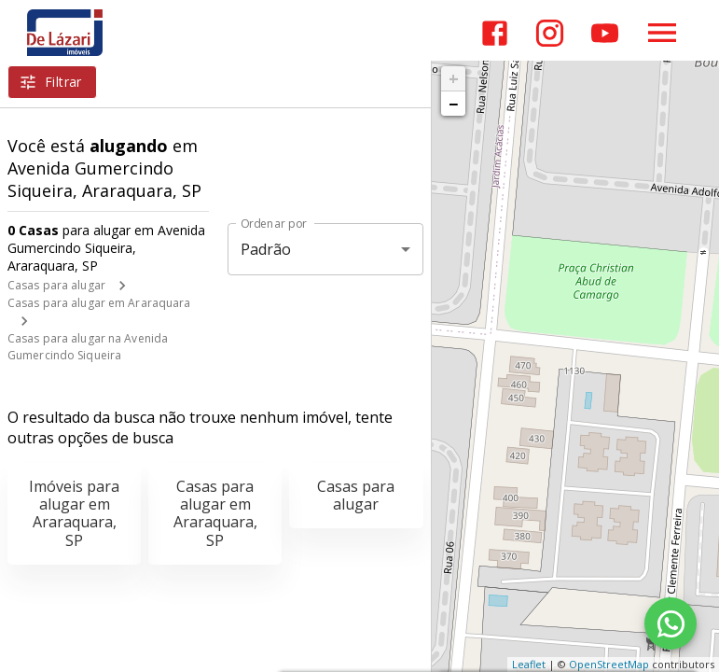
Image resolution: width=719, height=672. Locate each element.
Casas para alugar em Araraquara (99, 303)
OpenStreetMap (609, 664)
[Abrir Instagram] (549, 33)
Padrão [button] (266, 249)
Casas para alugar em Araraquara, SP (215, 513)
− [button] (453, 103)
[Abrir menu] (662, 33)
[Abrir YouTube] (604, 33)
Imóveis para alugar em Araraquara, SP (74, 513)
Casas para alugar (56, 285)
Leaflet (529, 664)
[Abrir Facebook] (494, 33)
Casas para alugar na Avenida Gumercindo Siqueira (87, 346)
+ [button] (454, 78)
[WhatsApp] (670, 623)
